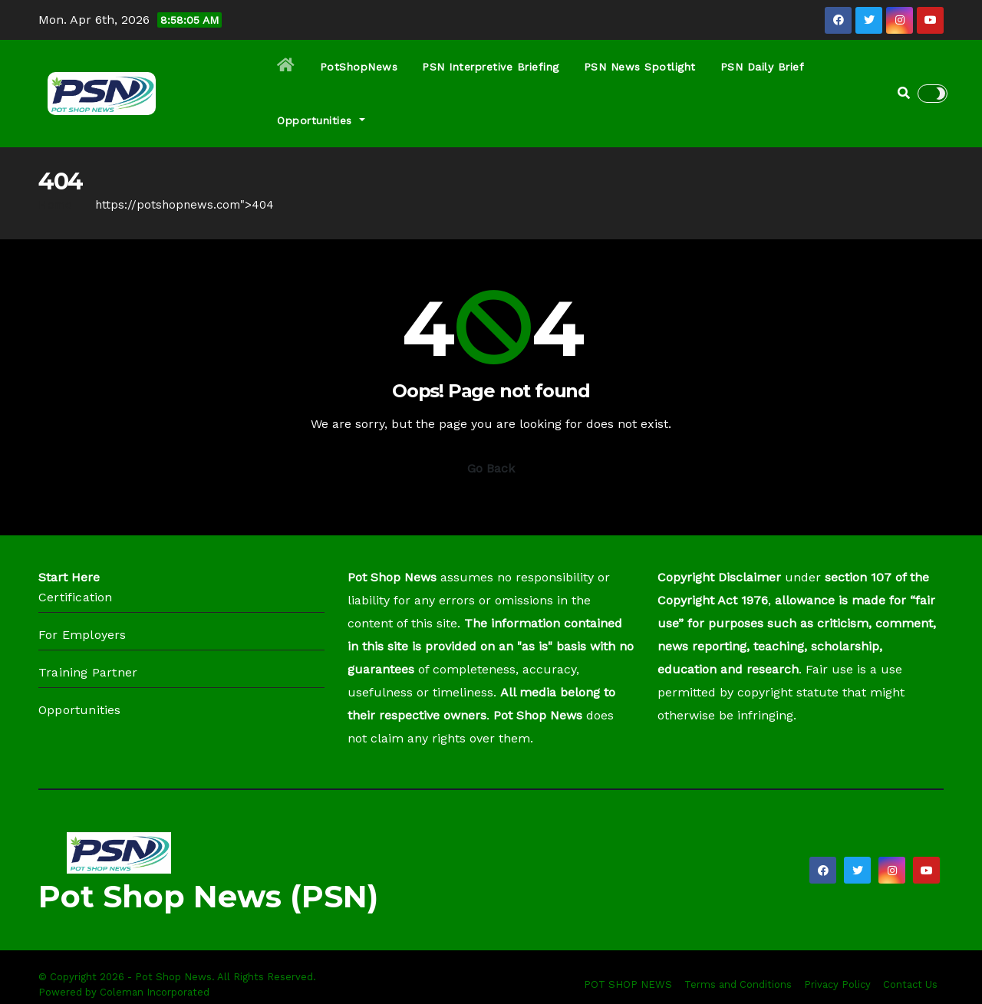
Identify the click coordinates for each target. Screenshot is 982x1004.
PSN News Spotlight (640, 67)
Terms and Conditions (738, 984)
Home (55, 205)
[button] (904, 93)
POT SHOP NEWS (628, 984)
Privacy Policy (837, 984)
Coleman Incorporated (154, 992)
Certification (75, 597)
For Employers (82, 634)
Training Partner (87, 672)
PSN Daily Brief (762, 67)
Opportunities (321, 120)
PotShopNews (359, 67)
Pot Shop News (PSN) (208, 896)
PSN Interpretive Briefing (490, 67)
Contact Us (910, 984)
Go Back (491, 468)
